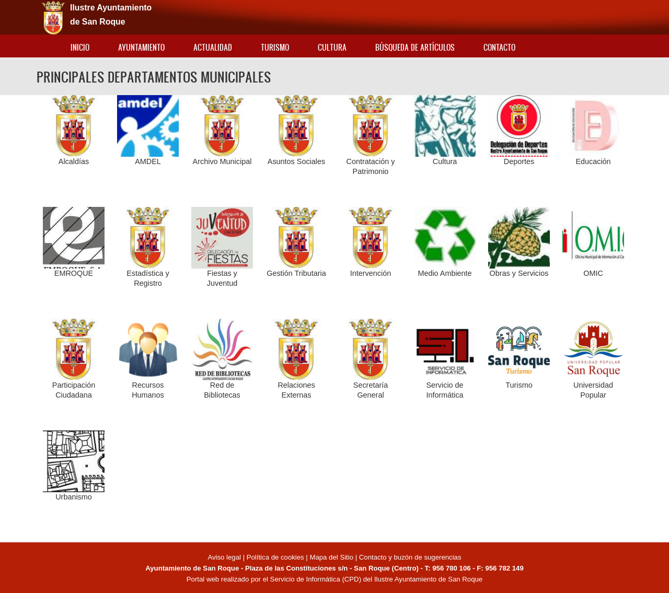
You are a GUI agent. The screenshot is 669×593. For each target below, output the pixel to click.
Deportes (519, 161)
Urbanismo (73, 497)
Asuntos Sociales (296, 161)
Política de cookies (275, 557)
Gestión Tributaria (296, 273)
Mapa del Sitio (331, 557)
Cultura (332, 47)
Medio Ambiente (444, 273)
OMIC (593, 273)
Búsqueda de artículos (415, 47)
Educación (592, 161)
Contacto (499, 47)
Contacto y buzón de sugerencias (410, 557)
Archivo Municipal (222, 161)
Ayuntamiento (141, 47)
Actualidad (212, 47)
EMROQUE (73, 273)
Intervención (370, 273)
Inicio (80, 47)
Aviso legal (225, 557)
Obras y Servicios (519, 273)
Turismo (275, 47)
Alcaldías (74, 161)
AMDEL (148, 161)
